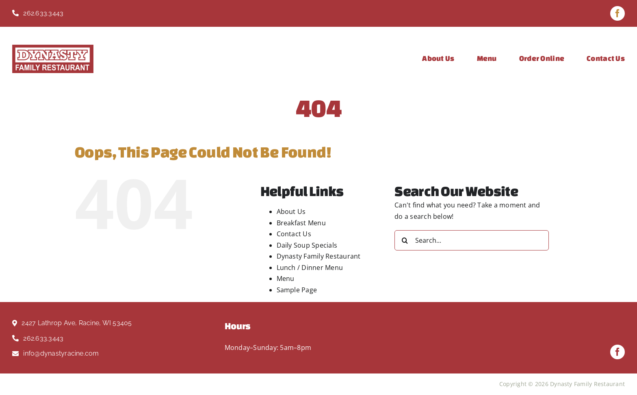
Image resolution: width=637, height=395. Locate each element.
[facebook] (617, 13)
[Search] (404, 240)
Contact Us (294, 233)
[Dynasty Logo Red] (52, 47)
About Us (291, 211)
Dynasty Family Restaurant (319, 256)
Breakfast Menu (301, 222)
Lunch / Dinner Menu (310, 267)
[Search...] (471, 240)
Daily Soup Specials (307, 245)
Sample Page (297, 289)
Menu (286, 278)
